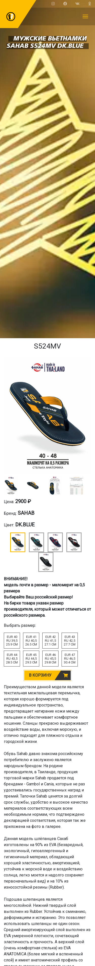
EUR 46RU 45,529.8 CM (50, 658)
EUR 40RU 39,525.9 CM (12, 640)
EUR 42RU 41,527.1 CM (50, 640)
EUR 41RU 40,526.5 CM (31, 640)
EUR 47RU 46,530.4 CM (69, 658)
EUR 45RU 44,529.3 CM (31, 658)
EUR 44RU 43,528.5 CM (12, 658)
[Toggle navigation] (85, 16)
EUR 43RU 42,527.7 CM (69, 640)
